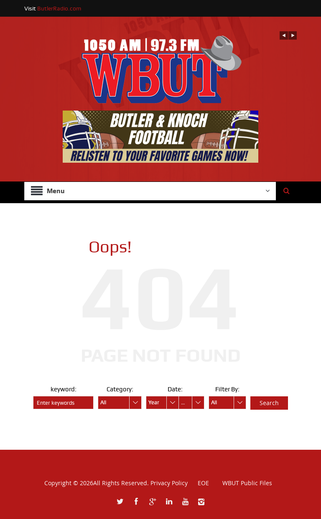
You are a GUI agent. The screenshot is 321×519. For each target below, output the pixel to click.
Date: (175, 389)
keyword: (63, 389)
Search (269, 403)
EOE (199, 483)
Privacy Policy (169, 483)
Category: (120, 389)
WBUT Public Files (247, 483)
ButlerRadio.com (59, 8)
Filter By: (227, 389)
